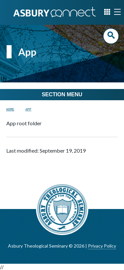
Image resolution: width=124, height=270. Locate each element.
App (28, 109)
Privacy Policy (102, 246)
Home (10, 109)
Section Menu (62, 94)
